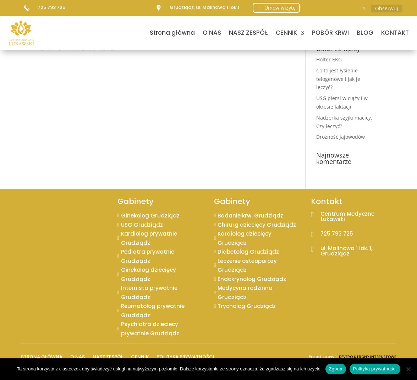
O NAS (212, 32)
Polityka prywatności (185, 356)
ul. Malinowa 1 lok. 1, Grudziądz (346, 250)
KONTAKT (395, 32)
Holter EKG (329, 59)
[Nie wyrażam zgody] (408, 369)
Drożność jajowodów (340, 136)
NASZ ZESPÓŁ (248, 32)
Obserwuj (386, 8)
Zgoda (335, 368)
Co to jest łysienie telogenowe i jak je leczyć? (338, 79)
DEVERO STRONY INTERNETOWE (367, 356)
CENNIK (286, 32)
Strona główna (172, 32)
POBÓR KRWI (330, 32)
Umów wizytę (280, 7)
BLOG (365, 32)
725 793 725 (51, 7)
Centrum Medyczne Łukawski (347, 216)
